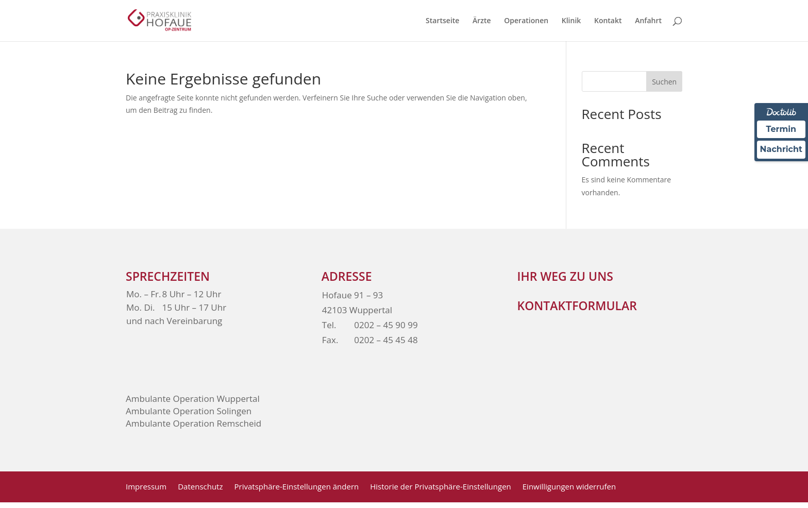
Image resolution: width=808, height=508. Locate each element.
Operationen (526, 21)
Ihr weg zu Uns (565, 276)
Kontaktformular (577, 305)
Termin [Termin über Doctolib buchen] (781, 129)
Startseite (442, 21)
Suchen (664, 82)
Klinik (571, 21)
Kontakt (608, 21)
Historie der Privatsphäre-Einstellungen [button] (440, 487)
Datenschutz (200, 487)
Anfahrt (648, 21)
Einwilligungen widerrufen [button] (569, 487)
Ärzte (482, 21)
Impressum (146, 487)
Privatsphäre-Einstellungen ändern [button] (296, 487)
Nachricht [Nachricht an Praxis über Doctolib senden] (781, 149)
